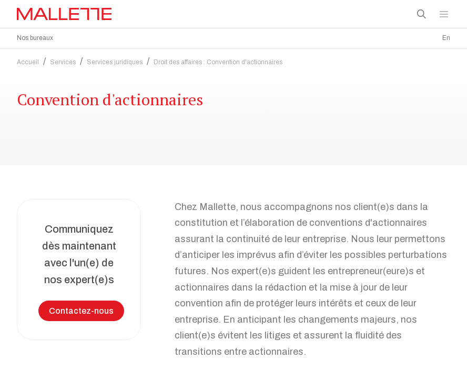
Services (63, 62)
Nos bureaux (35, 38)
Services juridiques (115, 62)
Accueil (28, 62)
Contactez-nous (81, 310)
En (446, 38)
